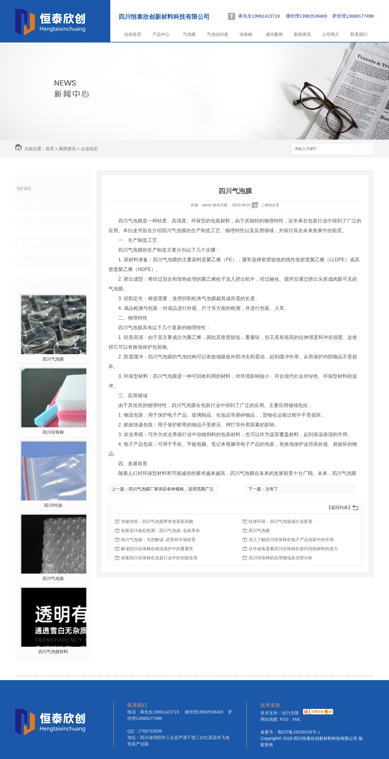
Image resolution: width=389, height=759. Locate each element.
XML (296, 719)
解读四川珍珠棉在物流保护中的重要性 (157, 548)
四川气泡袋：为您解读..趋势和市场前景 (158, 539)
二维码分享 (270, 205)
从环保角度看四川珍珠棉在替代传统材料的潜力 (293, 548)
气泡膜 (189, 34)
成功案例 (274, 34)
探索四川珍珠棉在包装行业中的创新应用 (159, 557)
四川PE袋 (53, 505)
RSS (285, 719)
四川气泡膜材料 (53, 651)
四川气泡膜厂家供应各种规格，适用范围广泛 (171, 488)
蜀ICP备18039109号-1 (298, 732)
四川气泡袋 (53, 578)
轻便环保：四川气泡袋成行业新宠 (280, 521)
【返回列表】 (339, 507)
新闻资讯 (302, 34)
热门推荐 (35, 281)
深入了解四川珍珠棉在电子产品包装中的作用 (291, 539)
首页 (50, 148)
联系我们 (358, 34)
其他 (29, 262)
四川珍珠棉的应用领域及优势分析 (280, 557)
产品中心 (161, 34)
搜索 (363, 149)
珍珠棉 (245, 34)
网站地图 (268, 719)
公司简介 (330, 34)
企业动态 (89, 148)
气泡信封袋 (217, 34)
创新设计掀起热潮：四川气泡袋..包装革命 (160, 530)
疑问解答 (35, 242)
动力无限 (290, 712)
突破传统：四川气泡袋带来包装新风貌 (157, 521)
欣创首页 (132, 34)
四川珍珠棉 (53, 432)
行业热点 (35, 223)
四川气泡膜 (53, 359)
